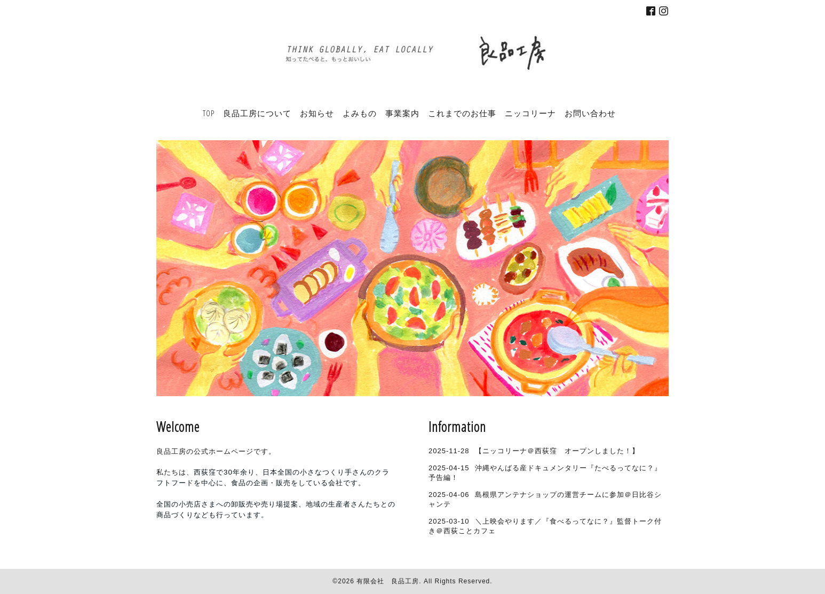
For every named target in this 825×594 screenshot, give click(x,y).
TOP (209, 113)
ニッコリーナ (530, 113)
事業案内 (402, 113)
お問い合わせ (590, 113)
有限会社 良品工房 (387, 581)
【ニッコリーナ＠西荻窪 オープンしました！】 (557, 451)
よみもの (360, 113)
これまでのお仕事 (462, 113)
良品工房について (257, 113)
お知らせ (317, 113)
